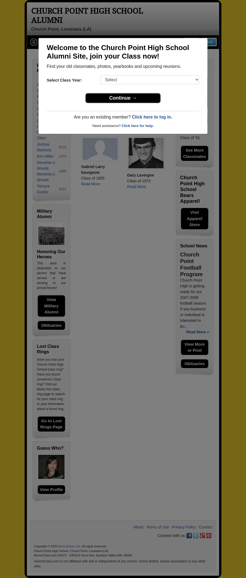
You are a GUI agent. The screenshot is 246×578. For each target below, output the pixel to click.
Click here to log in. (152, 117)
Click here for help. (138, 126)
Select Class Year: (64, 80)
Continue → (123, 98)
